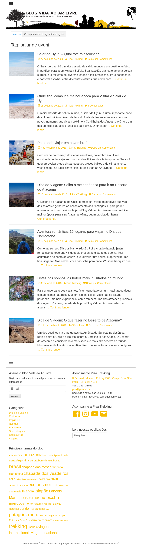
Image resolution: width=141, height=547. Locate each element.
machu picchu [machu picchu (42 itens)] (45, 497)
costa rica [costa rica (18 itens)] (44, 479)
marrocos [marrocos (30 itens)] (16, 503)
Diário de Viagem (18, 412)
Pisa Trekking (75, 59)
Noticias (13, 423)
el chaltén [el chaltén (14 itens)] (63, 485)
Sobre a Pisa (16, 434)
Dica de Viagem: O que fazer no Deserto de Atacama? (79, 320)
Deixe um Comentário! (99, 59)
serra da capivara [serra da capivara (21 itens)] (41, 520)
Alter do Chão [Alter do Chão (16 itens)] (16, 455)
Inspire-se (14, 420)
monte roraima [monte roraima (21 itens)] (34, 503)
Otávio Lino (77, 325)
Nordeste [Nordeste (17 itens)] (14, 508)
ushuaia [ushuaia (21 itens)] (33, 527)
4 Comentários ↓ (96, 105)
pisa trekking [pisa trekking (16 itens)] (45, 515)
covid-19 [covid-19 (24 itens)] (57, 479)
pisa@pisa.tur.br (81, 389)
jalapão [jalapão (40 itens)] (41, 491)
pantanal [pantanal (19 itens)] (40, 508)
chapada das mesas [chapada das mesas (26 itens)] (36, 467)
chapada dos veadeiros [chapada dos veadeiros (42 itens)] (46, 473)
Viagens (13, 438)
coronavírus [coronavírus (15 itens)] (32, 479)
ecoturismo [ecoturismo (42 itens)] (39, 484)
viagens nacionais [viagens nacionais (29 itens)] (45, 533)
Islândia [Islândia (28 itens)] (28, 491)
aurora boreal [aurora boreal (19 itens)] (37, 460)
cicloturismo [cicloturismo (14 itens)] (21, 479)
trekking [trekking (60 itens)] (18, 526)
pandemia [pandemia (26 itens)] (27, 508)
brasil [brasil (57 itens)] (15, 466)
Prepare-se (15, 427)
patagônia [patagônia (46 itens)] (19, 514)
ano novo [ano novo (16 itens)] (48, 455)
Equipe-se (14, 416)
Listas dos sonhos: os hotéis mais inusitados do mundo (80, 278)
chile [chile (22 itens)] (12, 479)
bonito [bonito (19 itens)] (56, 460)
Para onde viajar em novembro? (62, 143)
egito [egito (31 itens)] (54, 485)
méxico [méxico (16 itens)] (47, 503)
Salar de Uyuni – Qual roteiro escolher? (68, 54)
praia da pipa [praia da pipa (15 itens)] (59, 515)
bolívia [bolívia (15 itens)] (49, 461)
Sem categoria (17, 431)
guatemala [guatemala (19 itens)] (15, 491)
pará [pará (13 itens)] (47, 509)
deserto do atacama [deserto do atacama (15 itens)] (18, 485)
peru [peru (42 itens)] (34, 514)
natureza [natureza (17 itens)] (56, 503)
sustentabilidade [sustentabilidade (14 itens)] (60, 520)
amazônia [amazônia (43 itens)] (33, 454)
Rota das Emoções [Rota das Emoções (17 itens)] (19, 520)
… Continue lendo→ (50, 265)
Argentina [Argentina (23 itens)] (22, 460)
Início (17, 34)
